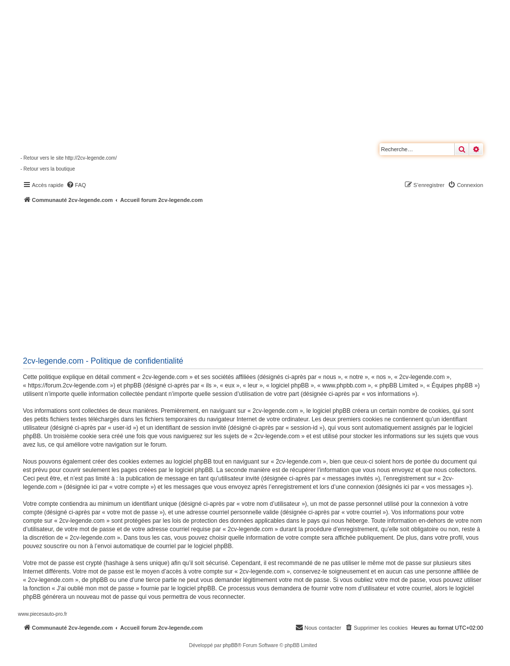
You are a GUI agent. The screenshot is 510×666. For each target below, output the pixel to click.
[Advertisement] (264, 278)
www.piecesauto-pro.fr (42, 614)
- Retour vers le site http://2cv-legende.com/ (68, 158)
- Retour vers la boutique (47, 169)
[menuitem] (76, 185)
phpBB (230, 645)
